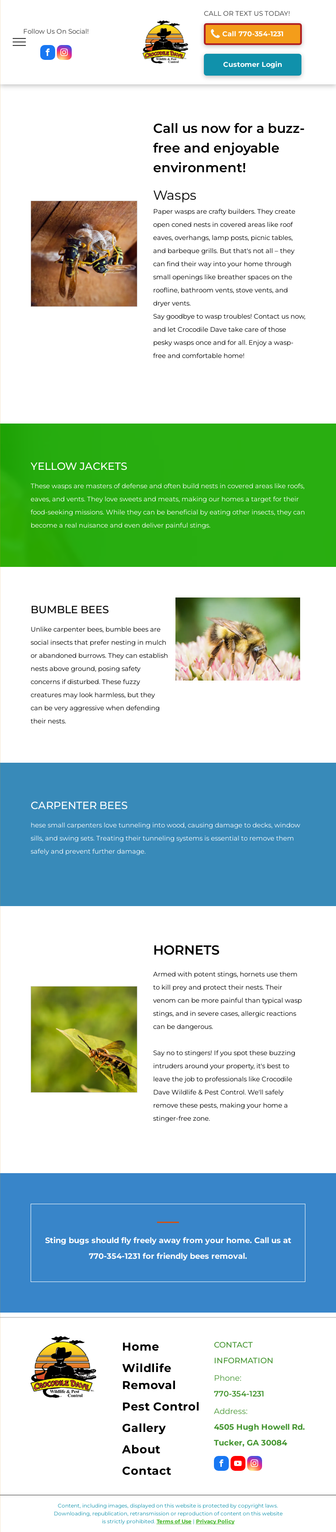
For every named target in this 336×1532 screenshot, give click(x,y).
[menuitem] (168, 1347)
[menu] (19, 42)
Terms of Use (174, 1521)
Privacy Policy (215, 1521)
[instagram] (64, 53)
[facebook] (47, 53)
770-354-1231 (114, 1256)
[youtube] (238, 1464)
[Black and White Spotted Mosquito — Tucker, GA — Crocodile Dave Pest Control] (84, 254)
